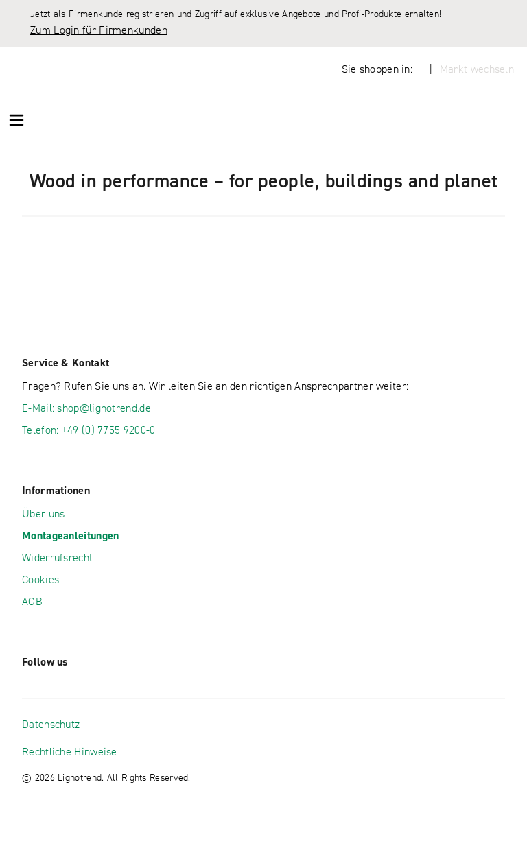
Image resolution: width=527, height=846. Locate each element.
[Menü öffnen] (16, 119)
